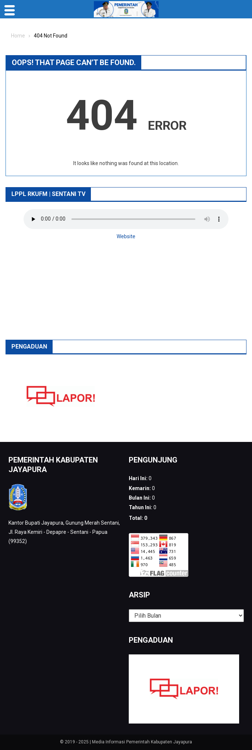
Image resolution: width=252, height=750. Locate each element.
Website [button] (126, 236)
